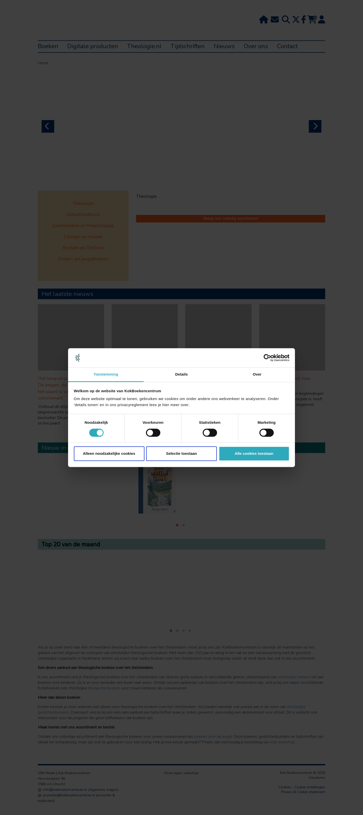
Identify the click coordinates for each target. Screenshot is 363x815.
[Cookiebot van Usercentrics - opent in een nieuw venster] (267, 357)
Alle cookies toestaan (254, 454)
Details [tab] (181, 374)
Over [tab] (257, 374)
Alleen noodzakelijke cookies (109, 454)
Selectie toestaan (181, 454)
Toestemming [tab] (106, 374)
